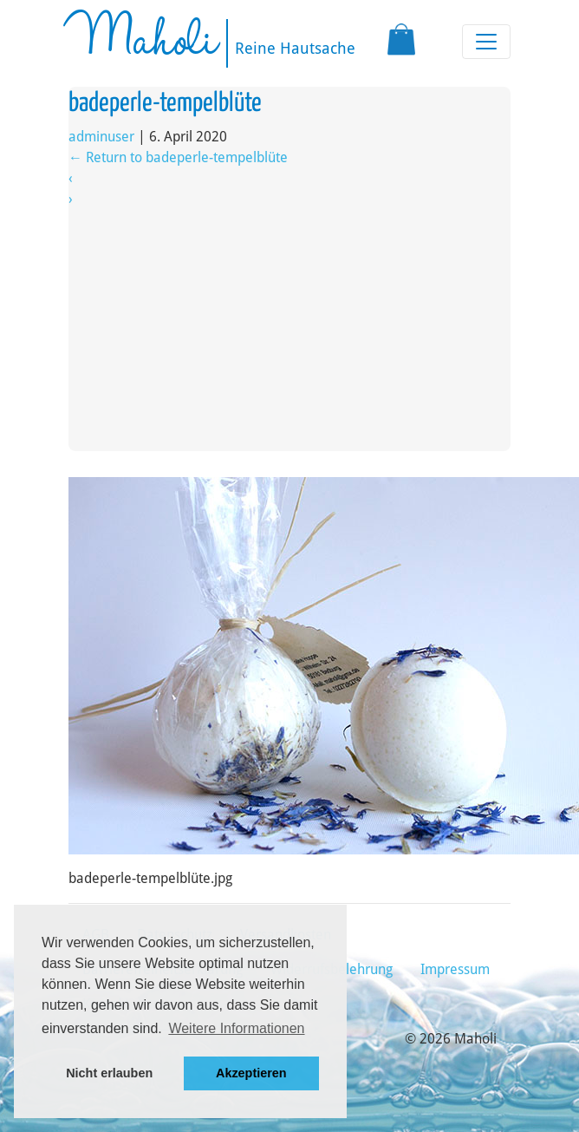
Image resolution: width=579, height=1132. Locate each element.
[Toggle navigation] (486, 41)
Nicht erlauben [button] (109, 1073)
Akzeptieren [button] (251, 1073)
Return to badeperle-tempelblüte (178, 157)
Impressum (455, 969)
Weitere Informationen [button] (236, 1028)
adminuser (101, 136)
